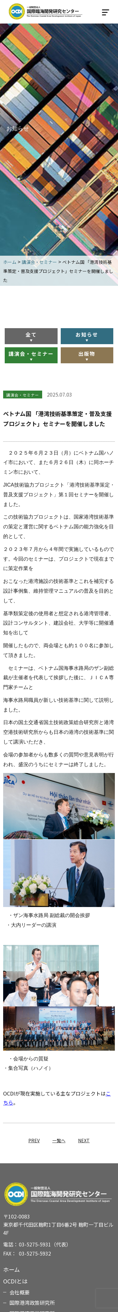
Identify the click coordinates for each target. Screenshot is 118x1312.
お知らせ (87, 334)
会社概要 (19, 1292)
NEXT (84, 1140)
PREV (34, 1140)
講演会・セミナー (31, 353)
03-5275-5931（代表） (45, 1244)
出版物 (86, 353)
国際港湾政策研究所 (32, 1302)
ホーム (11, 1269)
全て (31, 334)
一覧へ (58, 1140)
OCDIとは (15, 1281)
